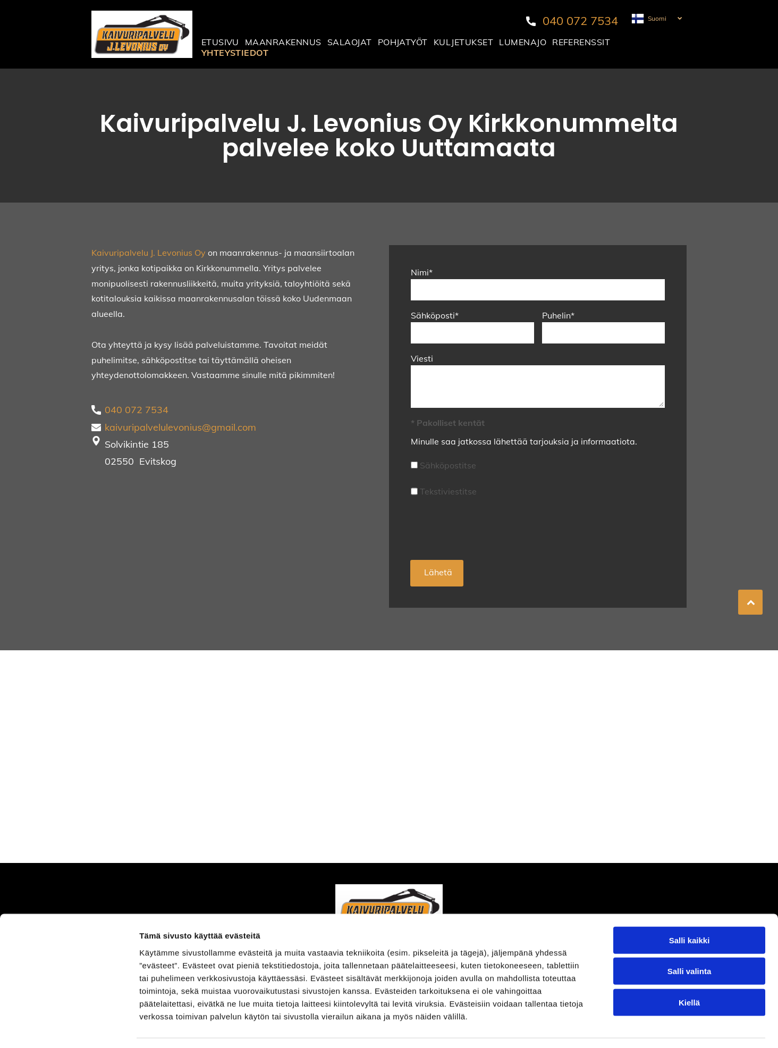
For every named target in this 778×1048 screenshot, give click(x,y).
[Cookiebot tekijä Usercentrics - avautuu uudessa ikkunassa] (68, 1027)
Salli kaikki (689, 908)
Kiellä (689, 970)
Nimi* (422, 272)
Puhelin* (558, 315)
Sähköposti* (435, 315)
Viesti (422, 358)
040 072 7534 (580, 20)
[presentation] (491, 528)
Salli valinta (689, 939)
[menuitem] (220, 42)
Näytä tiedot (568, 1027)
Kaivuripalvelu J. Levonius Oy (148, 252)
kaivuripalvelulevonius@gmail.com (180, 427)
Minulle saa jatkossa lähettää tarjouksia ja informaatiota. (524, 441)
